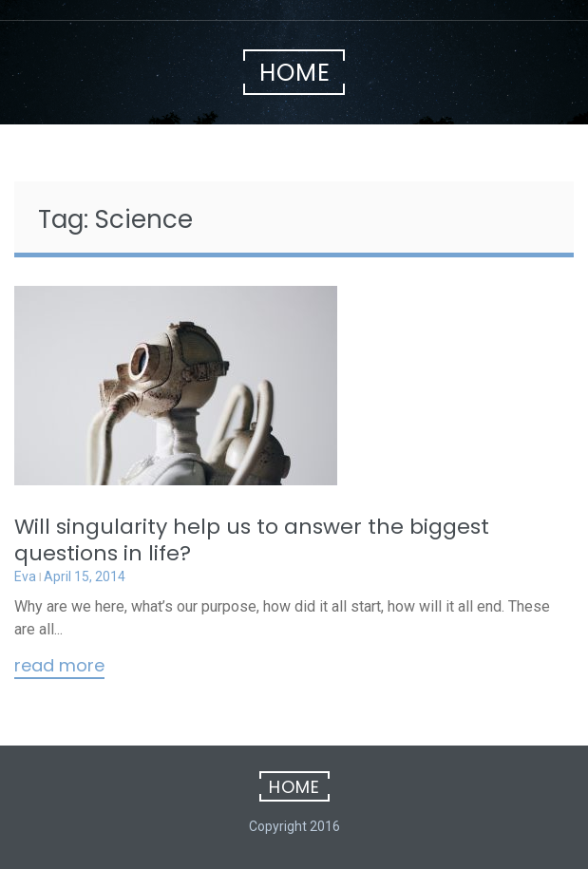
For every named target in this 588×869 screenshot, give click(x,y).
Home (295, 72)
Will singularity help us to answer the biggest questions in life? (251, 540)
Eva (25, 576)
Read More (59, 666)
